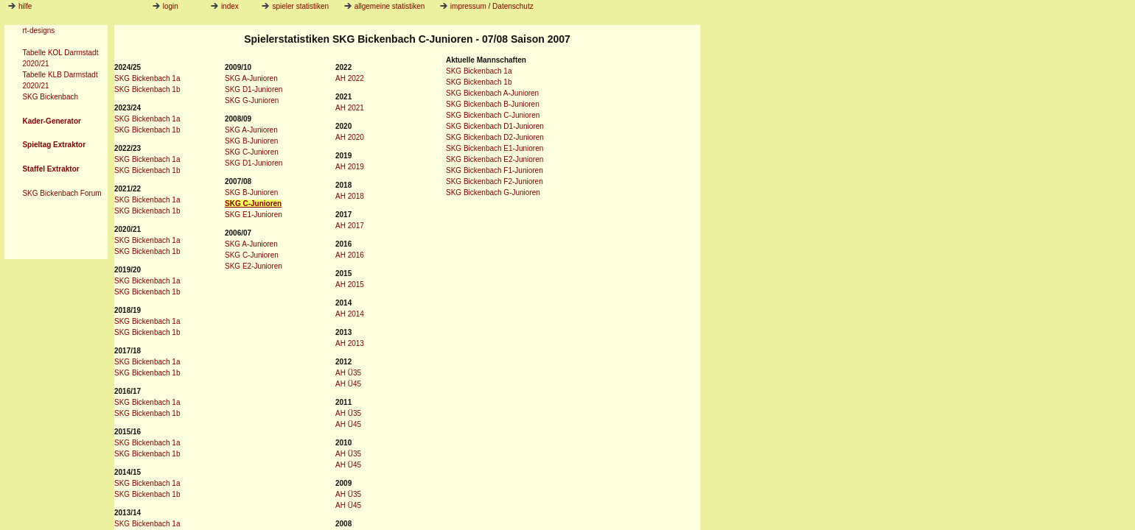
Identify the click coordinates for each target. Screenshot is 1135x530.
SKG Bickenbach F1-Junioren (494, 170)
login (165, 6)
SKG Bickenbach (50, 97)
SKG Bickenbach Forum (61, 193)
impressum (468, 6)
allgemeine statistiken (384, 6)
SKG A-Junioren (251, 78)
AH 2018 (349, 196)
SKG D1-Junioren (253, 89)
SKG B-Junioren (251, 141)
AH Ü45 (348, 384)
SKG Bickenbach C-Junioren (492, 115)
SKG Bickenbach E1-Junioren (494, 148)
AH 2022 (349, 78)
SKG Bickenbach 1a (147, 78)
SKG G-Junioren (252, 100)
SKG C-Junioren (252, 152)
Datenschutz (513, 6)
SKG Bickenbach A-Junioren (492, 93)
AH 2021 (349, 108)
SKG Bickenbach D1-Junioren (495, 126)
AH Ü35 (348, 373)
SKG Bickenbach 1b (147, 89)
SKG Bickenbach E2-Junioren (494, 159)
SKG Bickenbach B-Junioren (492, 104)
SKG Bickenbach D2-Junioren (495, 137)
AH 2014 (349, 314)
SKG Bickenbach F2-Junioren (494, 181)
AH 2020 (349, 137)
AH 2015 (349, 284)
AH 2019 (349, 167)
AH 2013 (349, 343)
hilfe (25, 6)
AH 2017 (349, 226)
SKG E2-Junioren (253, 266)
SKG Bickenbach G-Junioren (493, 192)
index (225, 6)
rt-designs (38, 30)
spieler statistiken (295, 6)
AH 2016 (349, 255)
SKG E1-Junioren (253, 215)
